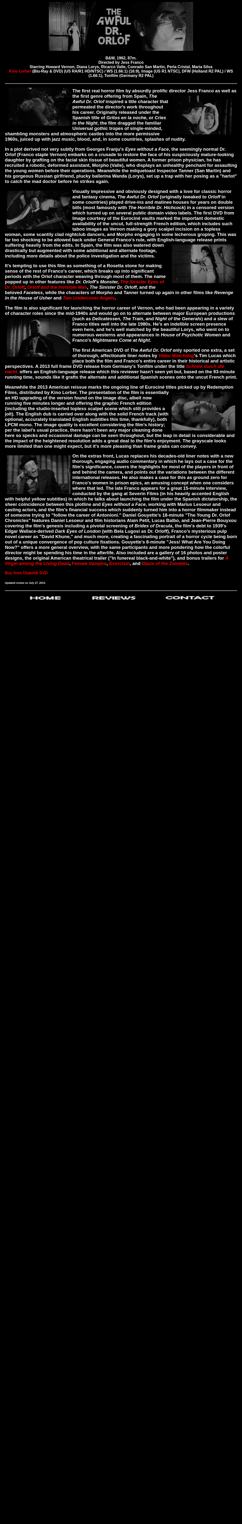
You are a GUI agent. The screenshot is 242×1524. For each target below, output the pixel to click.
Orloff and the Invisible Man (57, 287)
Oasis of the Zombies (165, 563)
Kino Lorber (20, 71)
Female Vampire (89, 563)
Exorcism (119, 563)
